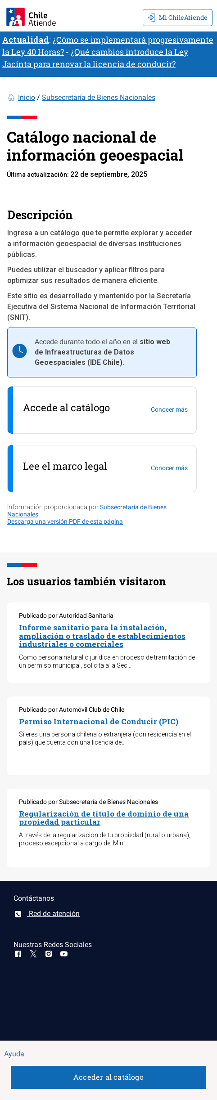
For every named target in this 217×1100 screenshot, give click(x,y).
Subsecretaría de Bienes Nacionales (98, 97)
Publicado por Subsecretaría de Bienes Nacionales (88, 801)
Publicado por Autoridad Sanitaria (66, 615)
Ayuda (14, 1054)
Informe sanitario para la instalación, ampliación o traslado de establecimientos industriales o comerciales (102, 635)
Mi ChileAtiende (178, 17)
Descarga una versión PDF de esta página (65, 521)
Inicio (26, 97)
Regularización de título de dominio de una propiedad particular (104, 817)
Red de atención (47, 913)
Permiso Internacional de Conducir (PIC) (98, 721)
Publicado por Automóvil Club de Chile (71, 709)
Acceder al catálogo (108, 1077)
